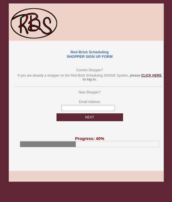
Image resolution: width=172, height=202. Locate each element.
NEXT (89, 117)
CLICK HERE (151, 75)
